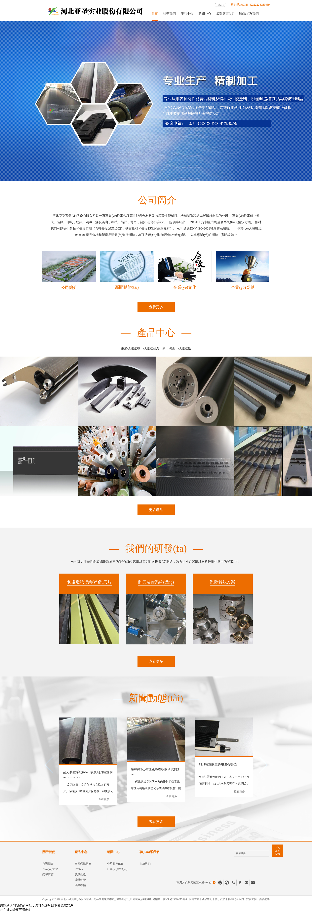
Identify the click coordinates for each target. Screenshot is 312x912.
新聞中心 (204, 13)
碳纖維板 (80, 874)
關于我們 (169, 13)
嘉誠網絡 (264, 899)
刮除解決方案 (222, 582)
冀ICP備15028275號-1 (175, 899)
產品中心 (187, 13)
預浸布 (79, 869)
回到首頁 (194, 899)
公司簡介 (69, 287)
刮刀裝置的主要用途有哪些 (218, 764)
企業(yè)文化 (185, 287)
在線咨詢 (145, 863)
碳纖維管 (80, 879)
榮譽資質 (48, 874)
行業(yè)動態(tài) (117, 869)
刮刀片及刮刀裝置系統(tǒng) (195, 882)
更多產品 (156, 510)
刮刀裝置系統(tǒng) (156, 582)
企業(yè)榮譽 (242, 287)
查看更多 (156, 307)
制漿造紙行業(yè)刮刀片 (89, 582)
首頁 (155, 13)
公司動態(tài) (115, 863)
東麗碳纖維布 (83, 863)
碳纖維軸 (80, 885)
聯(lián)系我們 (249, 13)
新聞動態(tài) (127, 287)
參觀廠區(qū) (225, 13)
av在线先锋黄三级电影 (16, 909)
